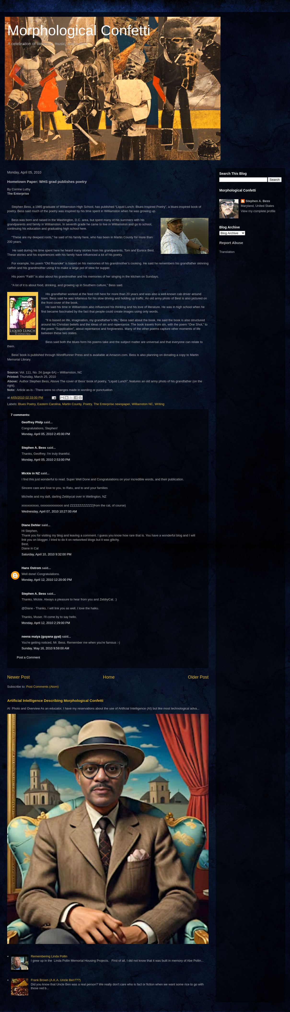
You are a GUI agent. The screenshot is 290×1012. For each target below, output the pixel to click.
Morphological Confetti (78, 30)
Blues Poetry (27, 404)
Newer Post (18, 677)
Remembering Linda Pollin (49, 956)
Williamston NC (142, 404)
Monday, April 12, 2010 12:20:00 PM (47, 580)
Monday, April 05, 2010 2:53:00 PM (46, 459)
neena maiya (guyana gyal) (41, 636)
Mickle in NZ (31, 473)
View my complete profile (258, 211)
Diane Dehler (31, 525)
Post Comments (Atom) (42, 686)
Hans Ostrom (31, 568)
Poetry (87, 404)
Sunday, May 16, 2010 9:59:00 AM (45, 648)
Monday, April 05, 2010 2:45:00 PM (46, 434)
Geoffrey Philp (32, 422)
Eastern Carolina (49, 404)
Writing (159, 404)
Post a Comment (28, 657)
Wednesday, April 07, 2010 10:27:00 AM (49, 511)
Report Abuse (231, 243)
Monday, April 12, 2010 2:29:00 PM (46, 623)
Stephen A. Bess (34, 447)
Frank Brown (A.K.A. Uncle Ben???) (56, 980)
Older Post (198, 677)
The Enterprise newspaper (111, 404)
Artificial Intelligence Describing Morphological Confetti (55, 700)
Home (109, 677)
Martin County (71, 404)
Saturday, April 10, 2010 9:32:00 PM (46, 554)
